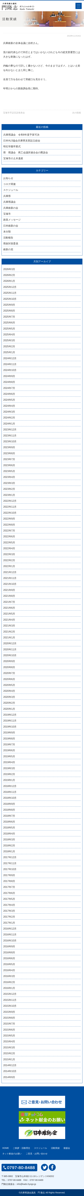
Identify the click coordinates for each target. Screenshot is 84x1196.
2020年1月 (9, 709)
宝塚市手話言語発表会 (14, 112)
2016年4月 (9, 970)
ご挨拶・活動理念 (21, 1148)
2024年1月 (9, 423)
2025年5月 (9, 328)
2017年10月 (9, 869)
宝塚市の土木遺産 (13, 158)
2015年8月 (9, 1017)
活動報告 (8, 237)
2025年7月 (9, 316)
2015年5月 (9, 1035)
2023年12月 (9, 429)
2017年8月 (9, 881)
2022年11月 (9, 506)
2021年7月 (9, 602)
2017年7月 (9, 887)
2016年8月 (9, 952)
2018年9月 (9, 804)
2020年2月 (9, 703)
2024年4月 (9, 406)
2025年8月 (9, 310)
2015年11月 (9, 1000)
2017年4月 (9, 905)
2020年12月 (9, 643)
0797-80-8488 (14, 1180)
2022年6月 (9, 536)
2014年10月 (9, 1071)
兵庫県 (7, 196)
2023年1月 (9, 495)
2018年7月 (9, 816)
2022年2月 (9, 560)
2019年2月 (9, 774)
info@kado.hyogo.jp (26, 1184)
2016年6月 (9, 958)
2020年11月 (9, 649)
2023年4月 (9, 477)
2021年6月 (9, 608)
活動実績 (55, 1148)
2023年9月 (9, 447)
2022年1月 (9, 566)
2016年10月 (9, 940)
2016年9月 (9, 946)
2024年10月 (9, 370)
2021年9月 (9, 590)
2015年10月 (9, 1006)
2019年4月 (9, 762)
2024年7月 (9, 388)
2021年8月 (9, 596)
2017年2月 (9, 916)
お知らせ (8, 178)
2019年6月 (9, 750)
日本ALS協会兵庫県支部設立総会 (21, 140)
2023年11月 (9, 435)
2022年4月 (9, 548)
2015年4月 (9, 1041)
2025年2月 (9, 346)
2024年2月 (9, 417)
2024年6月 (9, 394)
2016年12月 (9, 928)
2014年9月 (9, 1077)
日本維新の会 (10, 225)
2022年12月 (9, 501)
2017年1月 (9, 922)
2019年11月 (9, 720)
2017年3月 (9, 911)
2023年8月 (9, 453)
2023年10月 (9, 441)
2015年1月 (9, 1059)
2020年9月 (9, 661)
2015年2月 (9, 1053)
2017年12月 (9, 857)
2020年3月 (9, 697)
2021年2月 (9, 631)
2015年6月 (9, 1029)
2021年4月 (9, 619)
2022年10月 (9, 512)
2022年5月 (9, 542)
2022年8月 (9, 524)
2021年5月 (9, 613)
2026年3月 (9, 269)
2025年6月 (9, 322)
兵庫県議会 (9, 202)
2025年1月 (9, 352)
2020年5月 (9, 685)
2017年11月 (9, 863)
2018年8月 (9, 809)
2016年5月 (9, 964)
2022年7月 (9, 530)
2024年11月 (9, 364)
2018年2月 (9, 845)
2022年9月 (9, 518)
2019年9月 (9, 732)
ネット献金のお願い (12, 1153)
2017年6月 (9, 893)
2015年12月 (9, 994)
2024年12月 (9, 358)
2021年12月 (9, 572)
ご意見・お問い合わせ (37, 1153)
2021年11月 (9, 578)
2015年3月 (9, 1047)
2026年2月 (9, 275)
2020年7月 (9, 673)
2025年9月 (9, 304)
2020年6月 (9, 679)
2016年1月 (9, 988)
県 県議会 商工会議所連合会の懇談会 (25, 152)
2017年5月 (9, 899)
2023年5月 (9, 471)
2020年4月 (9, 691)
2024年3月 (9, 411)
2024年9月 (9, 376)
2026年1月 (9, 281)
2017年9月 (9, 875)
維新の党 (8, 249)
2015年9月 (9, 1012)
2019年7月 (9, 744)
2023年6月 (9, 465)
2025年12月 (9, 287)
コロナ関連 (9, 184)
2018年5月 (9, 827)
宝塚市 (7, 213)
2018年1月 (9, 851)
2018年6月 (9, 821)
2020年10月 (9, 655)
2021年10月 (9, 584)
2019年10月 (9, 726)
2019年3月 (9, 768)
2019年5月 (9, 756)
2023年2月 (9, 489)
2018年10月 (9, 798)
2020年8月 (9, 667)
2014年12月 (9, 1065)
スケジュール (10, 190)
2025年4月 (9, 334)
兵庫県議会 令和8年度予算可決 (21, 134)
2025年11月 (9, 293)
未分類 (7, 231)
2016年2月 (9, 982)
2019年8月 (9, 738)
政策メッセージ (12, 219)
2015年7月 (9, 1023)
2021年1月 (9, 637)
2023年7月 (9, 459)
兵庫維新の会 (10, 208)
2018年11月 (9, 792)
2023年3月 (9, 483)
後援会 (67, 1148)
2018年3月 (9, 839)
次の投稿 (76, 112)
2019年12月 (9, 714)
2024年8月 (9, 382)
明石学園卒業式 (12, 146)
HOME (5, 1148)
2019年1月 (9, 780)
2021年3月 (9, 625)
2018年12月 (9, 786)
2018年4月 (9, 833)
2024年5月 (9, 400)
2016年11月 (9, 934)
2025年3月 (9, 340)
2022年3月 (9, 554)
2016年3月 (9, 976)
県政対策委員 (10, 243)
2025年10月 (9, 299)
